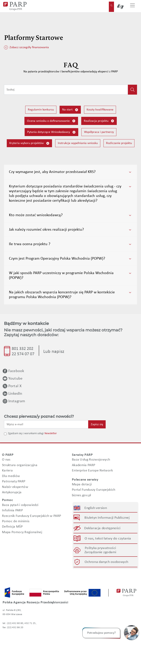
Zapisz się (97, 424)
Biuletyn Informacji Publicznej (106, 517)
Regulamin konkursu (41, 109)
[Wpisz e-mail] (46, 424)
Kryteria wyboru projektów (29, 143)
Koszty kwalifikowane (100, 109)
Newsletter (50, 433)
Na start (70, 109)
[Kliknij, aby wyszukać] (132, 90)
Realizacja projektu (99, 121)
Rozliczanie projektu (119, 143)
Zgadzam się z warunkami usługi (26, 433)
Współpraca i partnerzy (99, 132)
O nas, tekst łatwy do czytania (108, 538)
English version (95, 508)
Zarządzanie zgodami (100, 552)
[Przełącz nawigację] (132, 6)
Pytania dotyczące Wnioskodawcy (51, 132)
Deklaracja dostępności (102, 528)
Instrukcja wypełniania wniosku (78, 143)
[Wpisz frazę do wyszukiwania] (66, 90)
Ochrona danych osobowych (106, 562)
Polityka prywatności (100, 548)
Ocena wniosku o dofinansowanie (51, 121)
